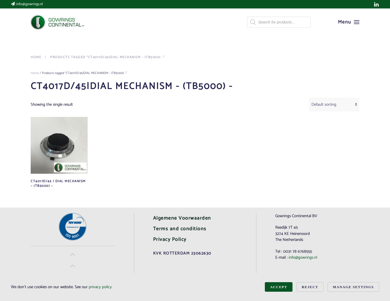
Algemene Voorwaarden (182, 218)
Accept (278, 287)
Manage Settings (353, 287)
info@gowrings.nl (29, 4)
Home (35, 73)
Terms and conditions (180, 229)
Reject (310, 287)
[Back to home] (58, 22)
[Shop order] (334, 104)
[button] (349, 22)
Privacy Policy (170, 239)
